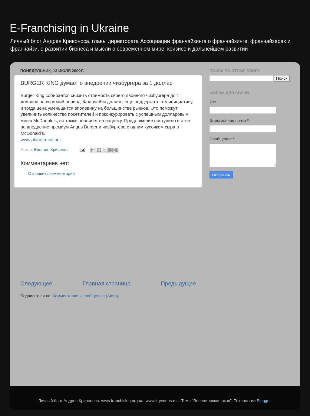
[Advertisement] (108, 233)
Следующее (36, 283)
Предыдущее (178, 283)
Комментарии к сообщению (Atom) (85, 296)
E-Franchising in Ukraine (69, 28)
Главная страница (107, 283)
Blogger (264, 400)
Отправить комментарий (51, 173)
